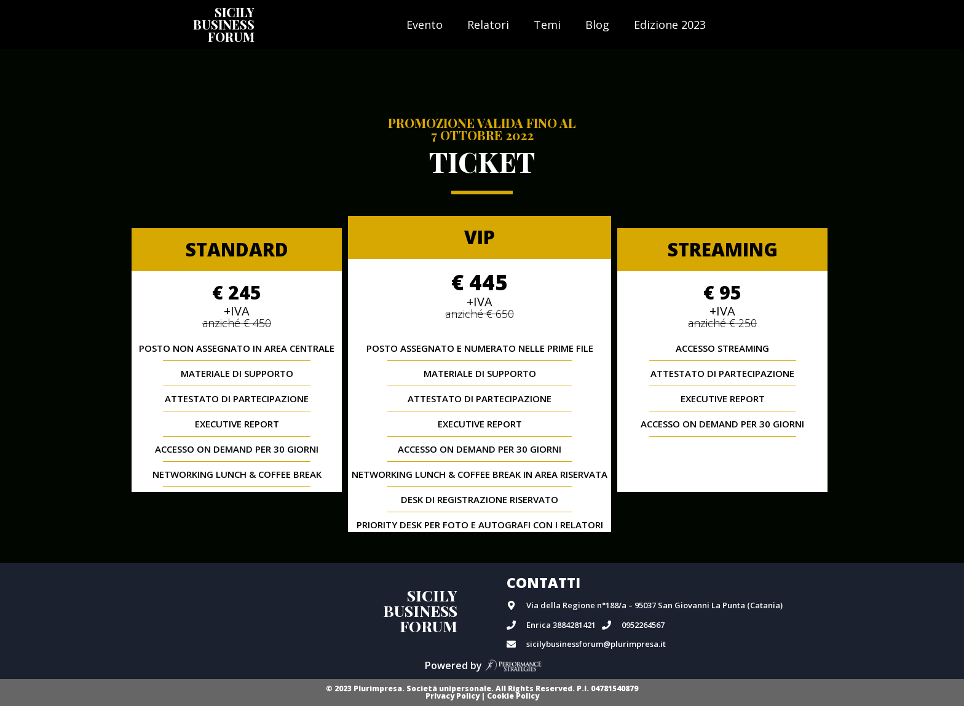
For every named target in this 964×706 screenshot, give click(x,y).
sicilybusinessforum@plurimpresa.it (596, 643)
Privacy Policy (452, 696)
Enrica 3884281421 (561, 624)
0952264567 (643, 624)
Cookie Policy (513, 696)
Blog (597, 24)
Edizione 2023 (670, 24)
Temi (547, 24)
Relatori (488, 24)
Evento (424, 24)
